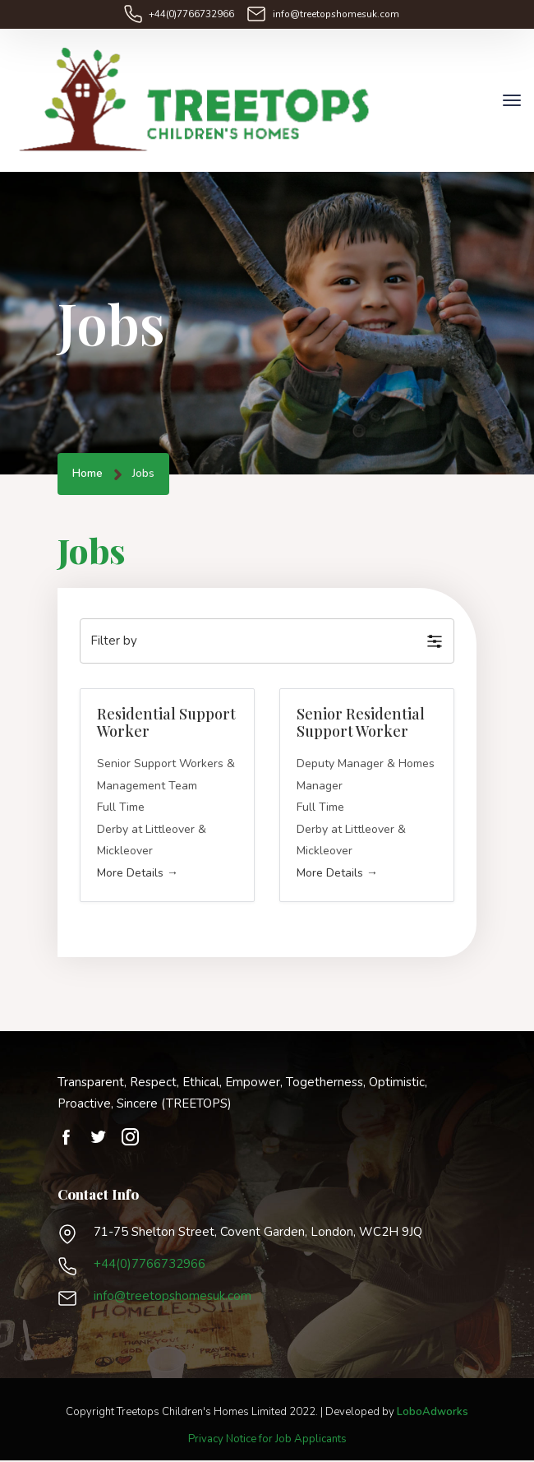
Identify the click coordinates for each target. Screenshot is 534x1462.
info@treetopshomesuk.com (336, 14)
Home (87, 475)
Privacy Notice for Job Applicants (267, 1440)
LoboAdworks (432, 1413)
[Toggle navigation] (512, 101)
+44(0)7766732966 (194, 14)
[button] (267, 642)
